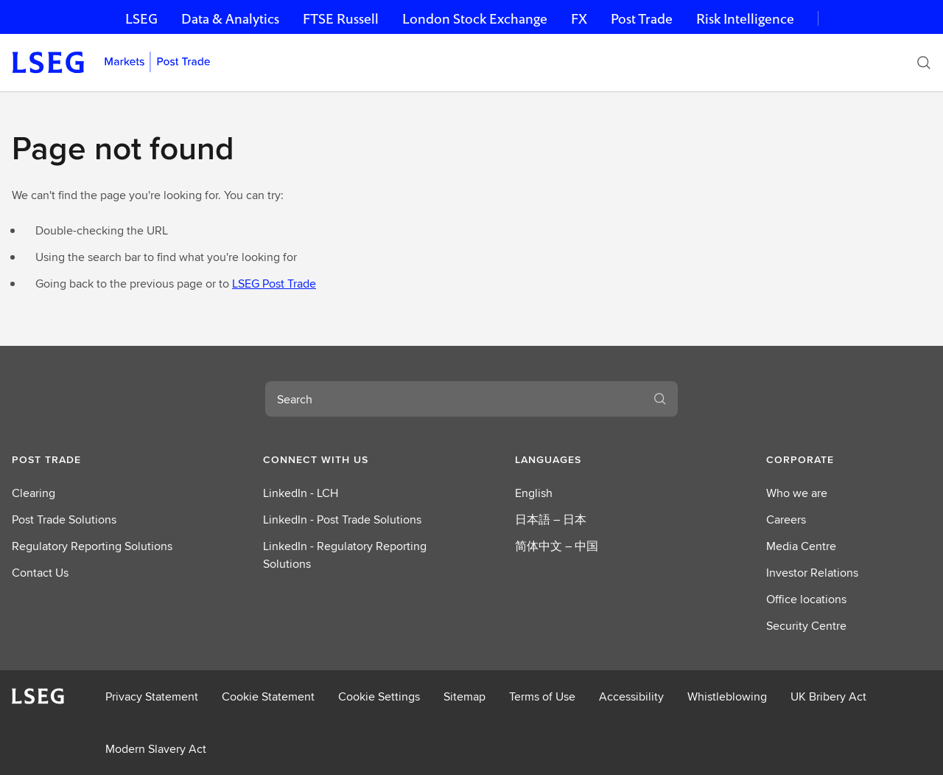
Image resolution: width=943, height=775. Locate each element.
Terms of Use (542, 696)
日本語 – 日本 (550, 519)
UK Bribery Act (828, 696)
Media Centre (801, 546)
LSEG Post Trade (274, 283)
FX (579, 18)
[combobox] (453, 399)
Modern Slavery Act (155, 748)
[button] (94, 459)
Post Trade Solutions (64, 519)
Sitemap (464, 696)
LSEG (141, 18)
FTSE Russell (341, 18)
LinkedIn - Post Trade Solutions (342, 519)
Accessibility (631, 696)
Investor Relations (812, 572)
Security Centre (806, 625)
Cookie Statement (268, 696)
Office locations (806, 599)
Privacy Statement (151, 696)
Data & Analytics (230, 18)
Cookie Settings (379, 696)
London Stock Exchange (474, 18)
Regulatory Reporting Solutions (92, 546)
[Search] (924, 62)
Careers (786, 519)
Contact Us (40, 572)
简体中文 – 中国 (556, 546)
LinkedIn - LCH (300, 492)
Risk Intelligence (745, 18)
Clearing (33, 492)
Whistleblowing (727, 696)
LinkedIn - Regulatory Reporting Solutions (345, 555)
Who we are (796, 492)
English (534, 492)
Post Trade (642, 18)
